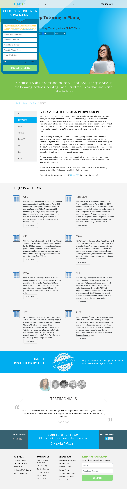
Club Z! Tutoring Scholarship (42, 461)
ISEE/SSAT (22, 120)
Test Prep (43, 4)
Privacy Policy (16, 29)
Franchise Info (91, 4)
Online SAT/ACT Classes (22, 470)
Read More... (30, 226)
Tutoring (36, 4)
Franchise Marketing (66, 477)
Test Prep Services (20, 464)
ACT (20, 145)
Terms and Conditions (28, 29)
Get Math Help (42, 466)
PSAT (20, 158)
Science (48, 34)
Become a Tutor (81, 4)
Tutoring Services (20, 460)
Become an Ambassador (68, 460)
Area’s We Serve (53, 4)
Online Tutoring (70, 4)
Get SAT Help (41, 479)
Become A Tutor (65, 467)
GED (20, 113)
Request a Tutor (65, 464)
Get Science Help (43, 472)
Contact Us (18, 467)
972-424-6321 (107, 4)
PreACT (21, 139)
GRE (20, 126)
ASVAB (21, 133)
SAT (19, 152)
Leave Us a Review (65, 480)
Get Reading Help (43, 469)
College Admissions (21, 473)
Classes (61, 4)
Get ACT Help (41, 476)
